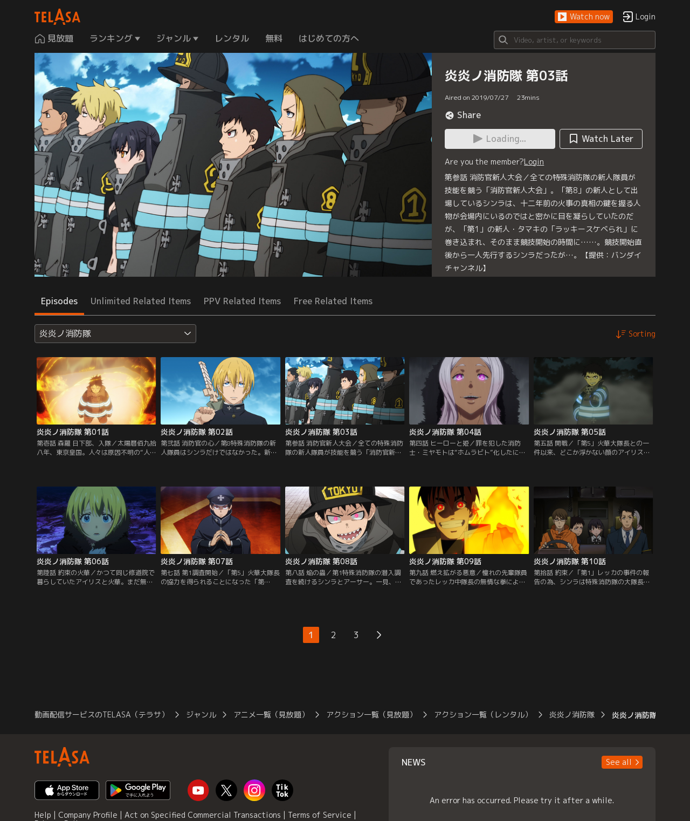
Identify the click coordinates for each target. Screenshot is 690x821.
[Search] (575, 40)
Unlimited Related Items (141, 301)
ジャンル (201, 714)
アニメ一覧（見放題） (271, 714)
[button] (584, 17)
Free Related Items (333, 301)
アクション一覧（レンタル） (483, 714)
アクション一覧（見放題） (371, 714)
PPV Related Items (242, 301)
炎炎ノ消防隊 (572, 714)
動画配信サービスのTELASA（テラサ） (101, 714)
